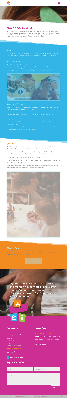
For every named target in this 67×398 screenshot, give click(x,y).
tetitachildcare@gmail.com (14, 345)
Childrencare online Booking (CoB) (41, 396)
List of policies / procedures (14, 351)
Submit (56, 387)
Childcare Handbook (12, 352)
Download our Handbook (33, 261)
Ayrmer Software (20, 396)
